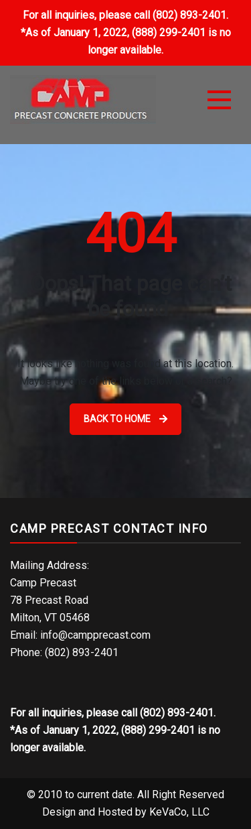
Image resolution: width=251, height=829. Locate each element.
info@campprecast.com (95, 635)
